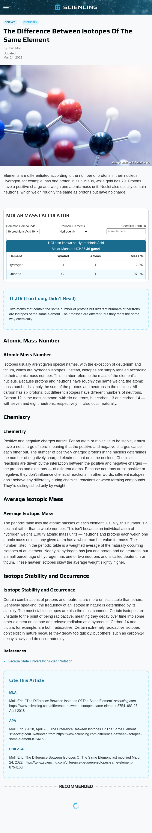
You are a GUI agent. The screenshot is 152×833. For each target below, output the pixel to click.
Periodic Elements (73, 226)
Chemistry (30, 22)
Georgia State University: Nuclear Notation (40, 661)
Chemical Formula (133, 226)
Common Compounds (20, 226)
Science (10, 22)
